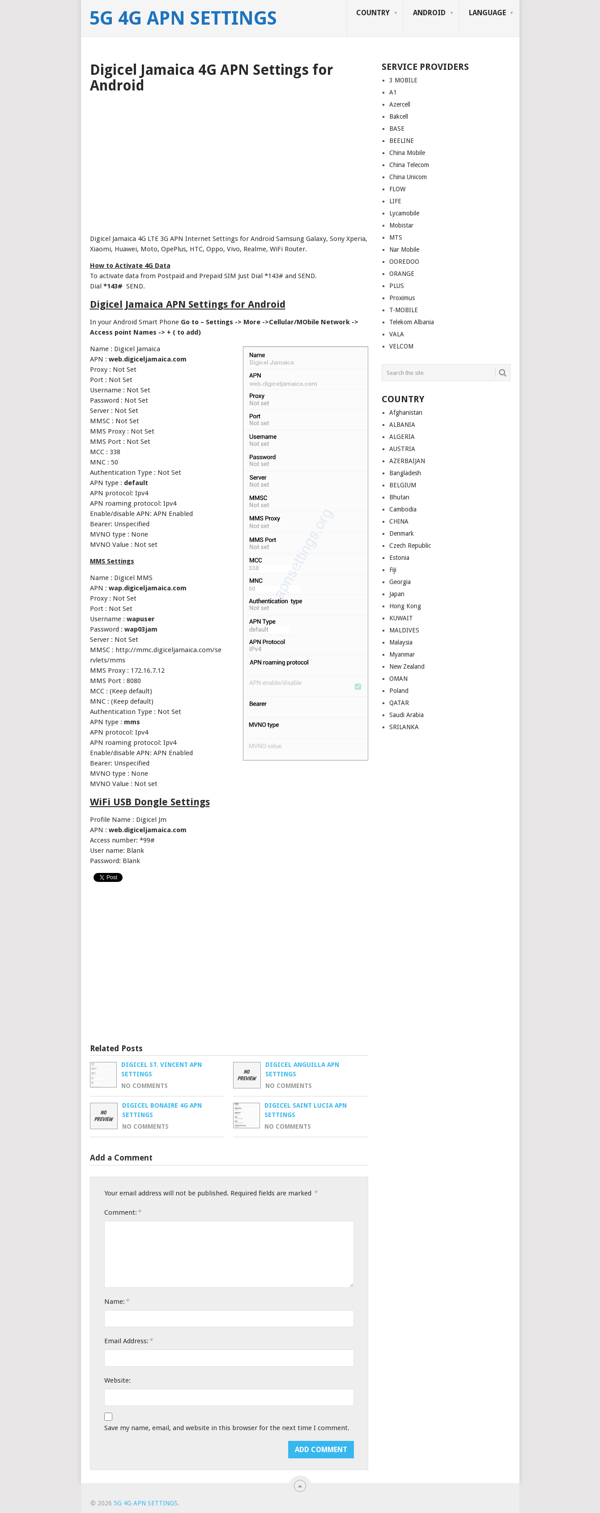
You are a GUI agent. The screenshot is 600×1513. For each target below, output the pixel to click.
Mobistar (401, 225)
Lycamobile (404, 213)
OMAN (398, 678)
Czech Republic (410, 545)
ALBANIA (402, 424)
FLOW (397, 189)
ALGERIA (402, 436)
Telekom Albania (411, 322)
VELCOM (401, 346)
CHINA (399, 521)
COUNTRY (373, 13)
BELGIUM (402, 485)
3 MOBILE (403, 80)
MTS (395, 237)
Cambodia (403, 509)
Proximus (402, 297)
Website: (117, 1380)
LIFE (395, 201)
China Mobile (407, 152)
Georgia (400, 581)
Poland (399, 690)
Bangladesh (405, 473)
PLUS (396, 285)
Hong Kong (405, 606)
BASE (396, 128)
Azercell (399, 104)
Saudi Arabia (406, 714)
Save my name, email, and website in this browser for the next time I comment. (226, 1428)
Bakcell (398, 116)
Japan (396, 593)
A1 (393, 92)
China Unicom (408, 177)
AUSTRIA (402, 448)
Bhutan (399, 497)
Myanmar (402, 654)
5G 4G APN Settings (183, 18)
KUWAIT (401, 618)
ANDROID (429, 13)
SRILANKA (404, 727)
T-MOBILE (403, 310)
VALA (396, 334)
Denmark (401, 533)
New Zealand (407, 666)
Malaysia (401, 642)
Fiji (392, 569)
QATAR (399, 702)
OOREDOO (404, 261)
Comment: (122, 1212)
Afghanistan (405, 412)
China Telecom (409, 164)
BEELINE (401, 140)
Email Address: (128, 1341)
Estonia (399, 557)
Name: (116, 1301)
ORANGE (401, 273)
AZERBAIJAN (407, 460)
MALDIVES (404, 630)
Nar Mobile (404, 249)
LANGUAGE (487, 13)
